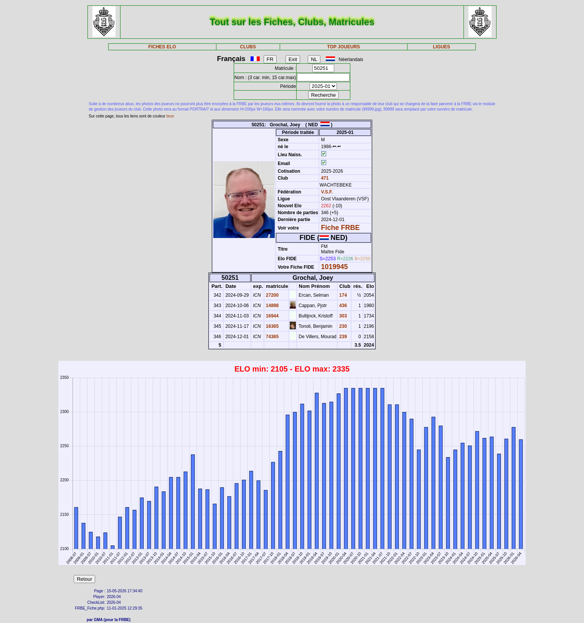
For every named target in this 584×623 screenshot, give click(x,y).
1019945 (334, 267)
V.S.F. (327, 192)
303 (342, 316)
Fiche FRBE (340, 227)
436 (342, 305)
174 (342, 295)
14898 (272, 305)
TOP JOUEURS (343, 47)
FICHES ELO (162, 47)
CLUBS (248, 47)
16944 (272, 316)
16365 (272, 326)
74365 (272, 336)
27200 (272, 295)
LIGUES (441, 47)
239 (342, 336)
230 (342, 326)
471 (324, 178)
